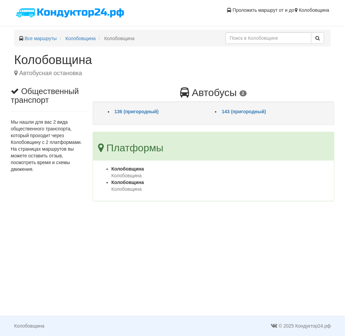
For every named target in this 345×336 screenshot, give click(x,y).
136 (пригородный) (137, 111)
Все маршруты (41, 38)
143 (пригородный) (244, 111)
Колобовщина (80, 38)
